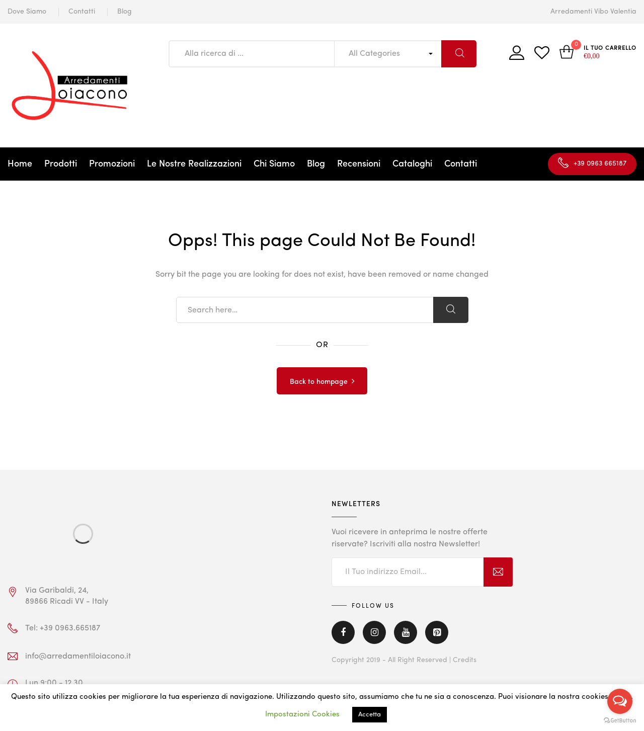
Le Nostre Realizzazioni (194, 164)
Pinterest (436, 632)
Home (20, 164)
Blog (124, 11)
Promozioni (112, 164)
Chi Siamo (274, 164)
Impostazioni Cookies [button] (302, 714)
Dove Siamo (27, 11)
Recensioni (358, 164)
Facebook (343, 632)
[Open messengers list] (619, 701)
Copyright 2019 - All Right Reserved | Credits (404, 660)
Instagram (374, 632)
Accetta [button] (369, 714)
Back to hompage (319, 381)
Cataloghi (412, 164)
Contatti (81, 11)
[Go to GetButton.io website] (620, 720)
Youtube (405, 632)
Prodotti (60, 164)
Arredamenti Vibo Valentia (593, 11)
